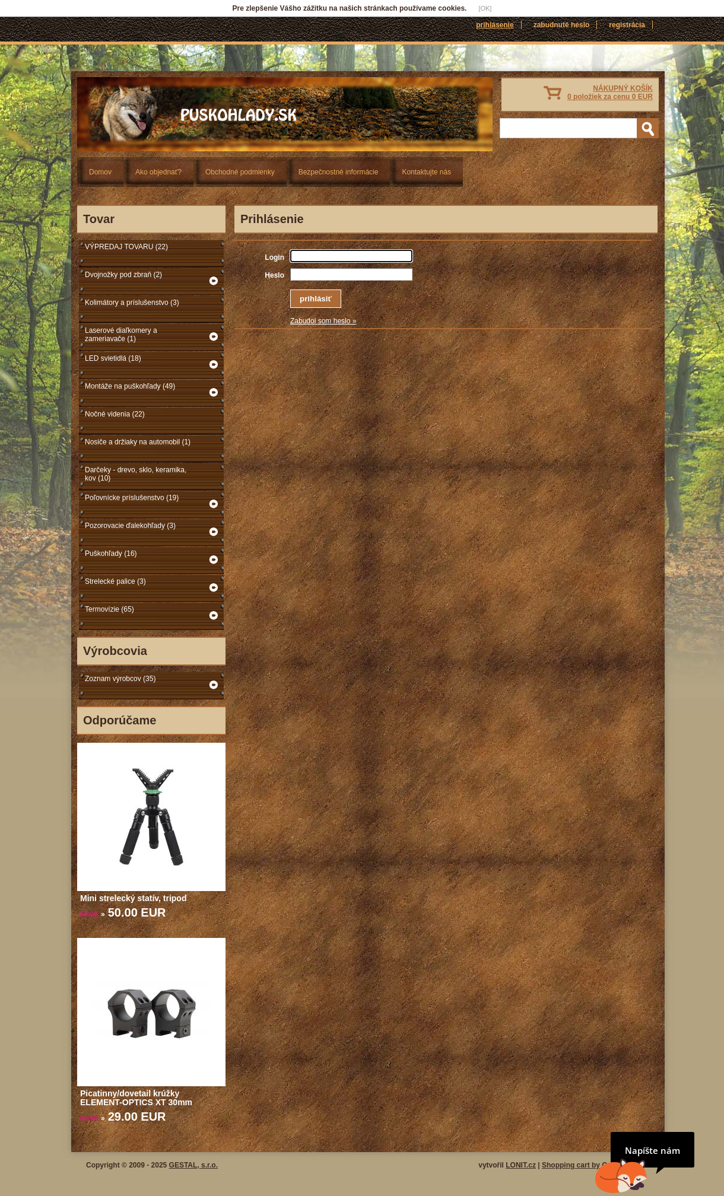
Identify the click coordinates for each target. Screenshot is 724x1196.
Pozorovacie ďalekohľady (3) (130, 525)
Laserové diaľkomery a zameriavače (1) (121, 334)
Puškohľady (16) (111, 553)
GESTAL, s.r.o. (193, 1165)
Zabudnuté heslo (562, 25)
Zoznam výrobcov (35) (120, 679)
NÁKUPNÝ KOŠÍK (610, 92)
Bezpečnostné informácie (339, 172)
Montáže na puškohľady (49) (130, 386)
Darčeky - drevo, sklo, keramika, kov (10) (135, 474)
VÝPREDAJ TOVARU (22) (126, 247)
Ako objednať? (158, 172)
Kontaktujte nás (426, 172)
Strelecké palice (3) (115, 581)
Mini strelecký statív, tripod (133, 898)
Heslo (274, 275)
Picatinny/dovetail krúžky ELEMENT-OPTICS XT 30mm (136, 1098)
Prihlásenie (494, 25)
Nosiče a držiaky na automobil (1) (137, 442)
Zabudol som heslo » (323, 321)
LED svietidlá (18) (113, 358)
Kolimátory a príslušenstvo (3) (132, 302)
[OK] (484, 8)
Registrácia (627, 25)
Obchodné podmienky (240, 172)
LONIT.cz (521, 1165)
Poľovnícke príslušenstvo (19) (132, 498)
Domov (100, 172)
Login (274, 257)
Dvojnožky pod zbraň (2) (123, 275)
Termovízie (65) (109, 609)
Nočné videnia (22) (115, 414)
